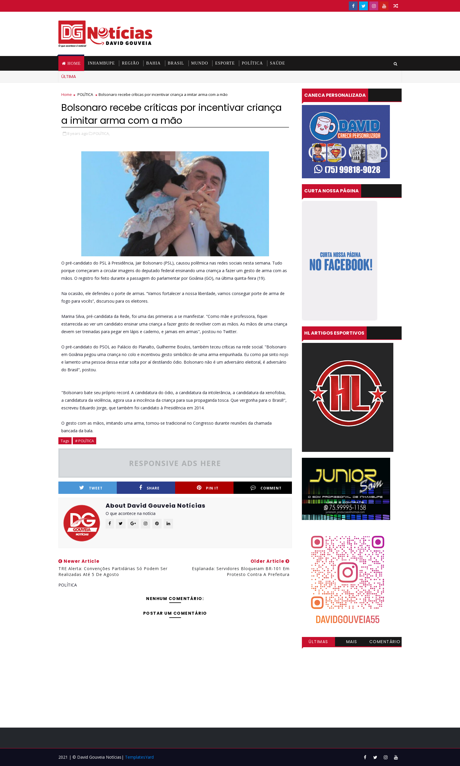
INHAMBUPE (101, 63)
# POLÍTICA (84, 440)
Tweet (91, 488)
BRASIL (176, 63)
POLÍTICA (252, 63)
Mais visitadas (352, 642)
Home (74, 63)
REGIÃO (130, 63)
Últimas (318, 642)
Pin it (208, 488)
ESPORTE (225, 63)
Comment (266, 488)
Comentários (385, 642)
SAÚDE (277, 63)
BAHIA (153, 63)
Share (149, 488)
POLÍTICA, (101, 133)
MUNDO (199, 63)
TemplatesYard (139, 757)
